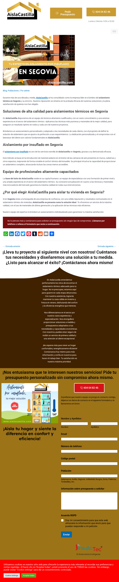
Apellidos (95, 427)
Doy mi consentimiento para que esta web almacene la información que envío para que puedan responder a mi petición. (88, 523)
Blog (5, 90)
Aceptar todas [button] (28, 575)
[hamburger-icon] (114, 31)
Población (67, 470)
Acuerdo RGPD (69, 515)
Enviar (66, 534)
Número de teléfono (72, 446)
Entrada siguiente (107, 246)
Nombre (64, 427)
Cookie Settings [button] (11, 575)
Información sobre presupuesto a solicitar (83, 488)
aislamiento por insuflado (16, 152)
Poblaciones (13, 90)
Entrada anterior (11, 246)
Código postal (69, 458)
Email (64, 434)
